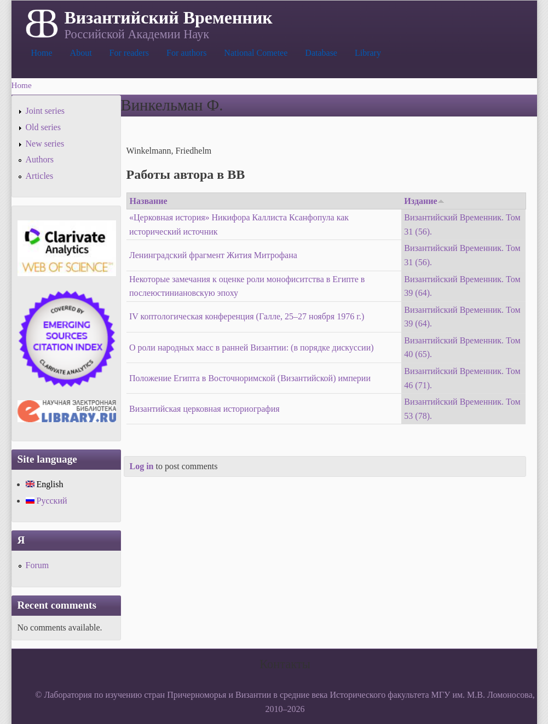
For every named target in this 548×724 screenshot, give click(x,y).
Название (149, 201)
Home (42, 52)
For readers (129, 52)
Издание (424, 201)
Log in (142, 466)
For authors (186, 52)
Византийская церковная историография (204, 408)
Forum (37, 565)
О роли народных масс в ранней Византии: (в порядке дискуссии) (251, 347)
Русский (46, 500)
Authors (40, 159)
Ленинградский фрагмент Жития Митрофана (213, 255)
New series (45, 143)
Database (321, 52)
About (81, 52)
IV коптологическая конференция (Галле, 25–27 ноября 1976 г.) (246, 316)
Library (368, 52)
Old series (43, 127)
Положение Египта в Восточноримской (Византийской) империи (250, 378)
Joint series (45, 110)
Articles (40, 175)
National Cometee (255, 52)
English (45, 484)
